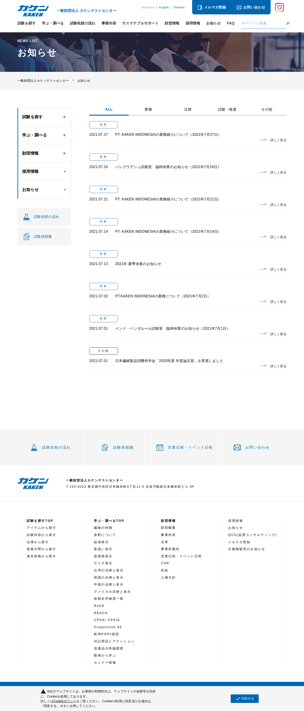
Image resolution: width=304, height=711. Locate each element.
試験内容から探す (41, 535)
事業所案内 (170, 549)
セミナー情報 (105, 662)
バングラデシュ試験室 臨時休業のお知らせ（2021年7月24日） (168, 167)
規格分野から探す (41, 549)
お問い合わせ (254, 7)
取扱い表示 (103, 549)
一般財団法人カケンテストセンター (43, 80)
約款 (164, 570)
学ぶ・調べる (53, 23)
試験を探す (26, 23)
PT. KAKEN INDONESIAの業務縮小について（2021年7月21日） (168, 199)
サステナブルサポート (140, 23)
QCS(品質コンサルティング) (252, 535)
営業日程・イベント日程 (190, 447)
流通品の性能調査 (109, 648)
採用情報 (193, 23)
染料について (105, 535)
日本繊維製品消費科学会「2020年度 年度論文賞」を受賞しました (169, 361)
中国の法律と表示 (109, 584)
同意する (244, 698)
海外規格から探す (41, 556)
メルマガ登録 (215, 7)
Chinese (179, 7)
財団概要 (168, 527)
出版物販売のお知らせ (246, 549)
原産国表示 (103, 556)
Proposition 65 (108, 627)
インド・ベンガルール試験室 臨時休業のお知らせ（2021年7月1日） (172, 328)
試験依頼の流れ (83, 23)
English (164, 7)
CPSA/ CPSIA (107, 620)
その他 (267, 109)
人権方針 (168, 577)
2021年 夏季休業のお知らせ (138, 264)
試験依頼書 (123, 447)
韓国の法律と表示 (109, 577)
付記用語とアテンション (114, 641)
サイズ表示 (103, 563)
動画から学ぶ (105, 655)
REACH (101, 613)
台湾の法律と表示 (109, 570)
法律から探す (38, 542)
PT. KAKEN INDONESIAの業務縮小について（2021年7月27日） (168, 134)
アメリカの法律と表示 (112, 591)
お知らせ (213, 23)
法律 (188, 109)
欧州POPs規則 (106, 634)
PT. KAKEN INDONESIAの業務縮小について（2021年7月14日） (168, 231)
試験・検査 (227, 109)
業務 (148, 109)
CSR (165, 563)
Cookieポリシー (64, 701)
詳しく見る (278, 140)
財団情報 (172, 23)
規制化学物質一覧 (109, 598)
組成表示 (101, 542)
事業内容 (109, 23)
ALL (109, 109)
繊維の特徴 (103, 527)
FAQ (231, 23)
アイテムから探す (41, 527)
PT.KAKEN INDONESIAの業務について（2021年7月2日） (163, 296)
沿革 (164, 542)
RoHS (99, 606)
